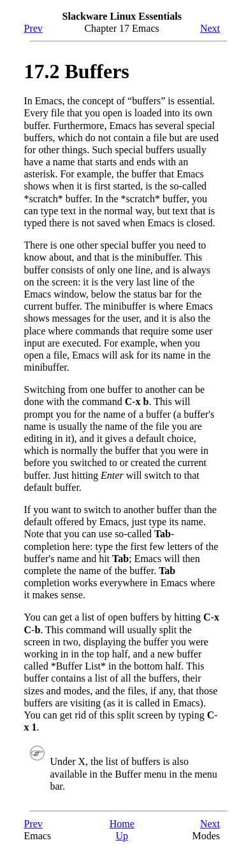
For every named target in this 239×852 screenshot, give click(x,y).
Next (210, 28)
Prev (33, 28)
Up (121, 835)
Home (122, 823)
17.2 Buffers (76, 71)
